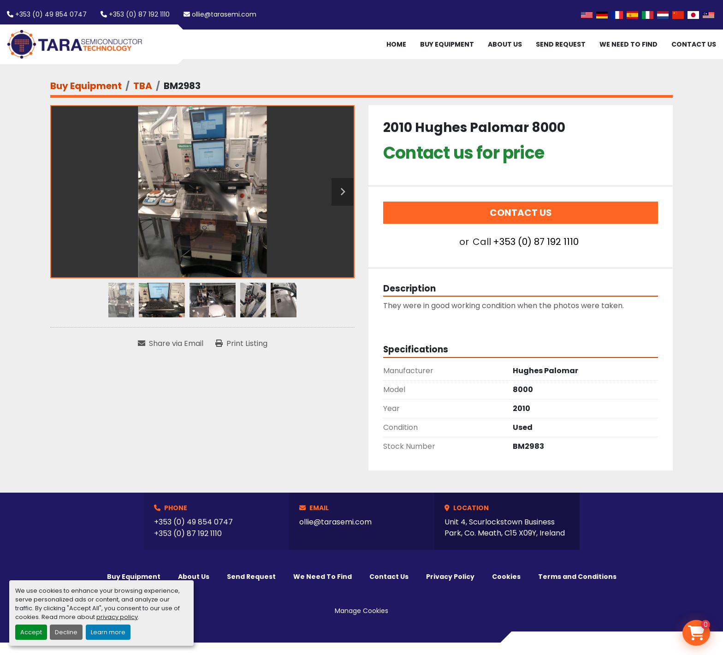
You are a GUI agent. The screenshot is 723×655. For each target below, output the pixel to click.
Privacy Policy (450, 576)
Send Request (561, 44)
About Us (505, 44)
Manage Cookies (361, 610)
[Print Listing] (241, 343)
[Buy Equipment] (86, 85)
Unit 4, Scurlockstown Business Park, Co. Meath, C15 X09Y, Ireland (504, 527)
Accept (31, 632)
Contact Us (693, 44)
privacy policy (117, 617)
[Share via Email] (170, 343)
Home (396, 44)
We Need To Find (628, 44)
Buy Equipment (447, 44)
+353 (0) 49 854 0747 (51, 14)
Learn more (108, 632)
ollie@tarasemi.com (224, 14)
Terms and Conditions (577, 576)
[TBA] (142, 85)
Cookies (506, 576)
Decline (66, 632)
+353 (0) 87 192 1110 (139, 14)
